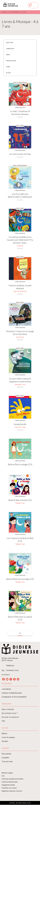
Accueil (4, 12)
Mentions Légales (7, 773)
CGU (3, 776)
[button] (11, 43)
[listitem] (3, 679)
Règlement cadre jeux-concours (12, 791)
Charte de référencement (10, 782)
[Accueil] (11, 5)
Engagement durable (8, 785)
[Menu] (33, 5)
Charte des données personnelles (12, 779)
